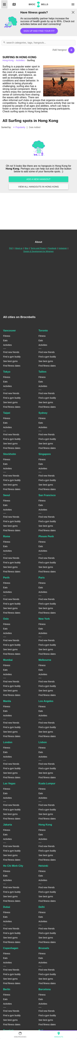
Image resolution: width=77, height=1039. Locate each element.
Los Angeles (45, 701)
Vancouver (9, 330)
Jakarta (7, 824)
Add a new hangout (38, 179)
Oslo (6, 618)
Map (14, 4)
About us (18, 248)
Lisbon (42, 742)
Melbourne (44, 660)
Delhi (41, 907)
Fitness (6, 336)
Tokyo (6, 371)
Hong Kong (45, 824)
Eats (5, 340)
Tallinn (42, 371)
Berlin (6, 989)
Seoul (6, 495)
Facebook (52, 248)
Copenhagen (10, 948)
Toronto (43, 330)
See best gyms (10, 361)
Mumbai (8, 660)
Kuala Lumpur (46, 783)
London (7, 742)
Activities (20, 60)
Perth (6, 577)
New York (44, 618)
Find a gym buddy (12, 356)
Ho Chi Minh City (13, 865)
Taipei (6, 413)
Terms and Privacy (38, 248)
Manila (7, 701)
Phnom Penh (46, 536)
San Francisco (47, 495)
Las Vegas (9, 783)
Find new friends (11, 352)
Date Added (34, 127)
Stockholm (9, 454)
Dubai (6, 907)
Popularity (19, 127)
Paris (41, 577)
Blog (26, 248)
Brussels (43, 948)
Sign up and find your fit (39, 31)
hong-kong (8, 60)
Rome (6, 536)
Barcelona (44, 989)
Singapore (44, 454)
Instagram (63, 248)
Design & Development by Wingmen (38, 251)
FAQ (11, 248)
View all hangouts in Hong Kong (38, 186)
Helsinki (43, 865)
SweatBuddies (20, 1034)
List (4, 4)
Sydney (42, 413)
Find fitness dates (11, 365)
